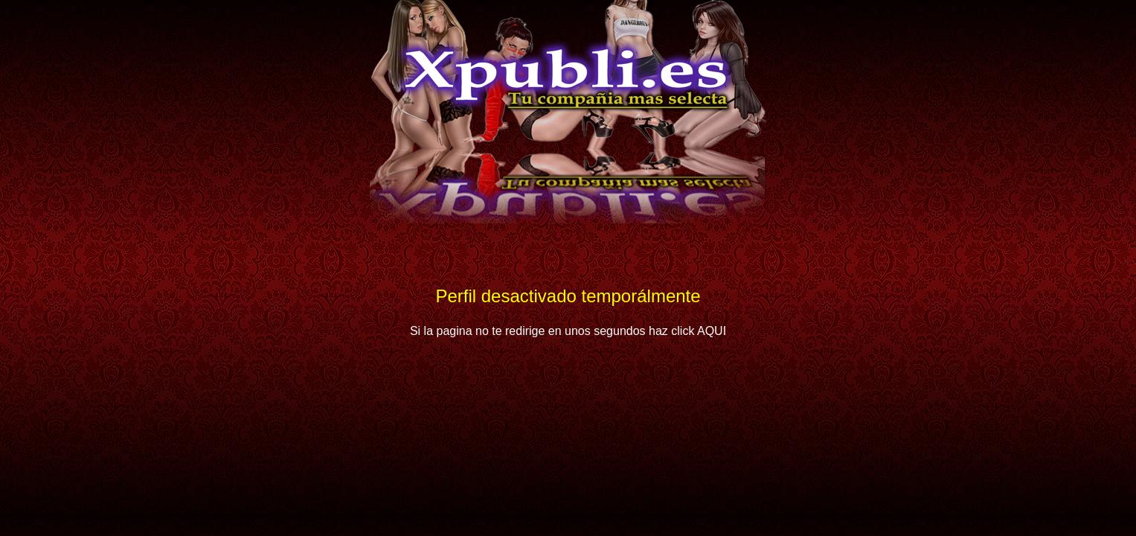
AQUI (711, 331)
